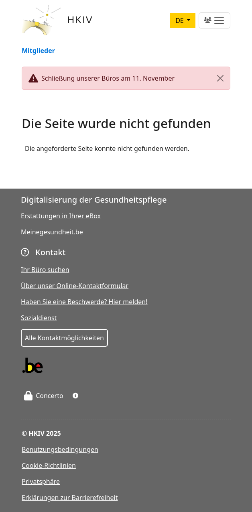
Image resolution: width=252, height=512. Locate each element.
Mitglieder (38, 51)
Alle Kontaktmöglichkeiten (64, 337)
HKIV (80, 19)
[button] (75, 395)
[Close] (220, 78)
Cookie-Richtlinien (49, 465)
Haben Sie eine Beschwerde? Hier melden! (84, 301)
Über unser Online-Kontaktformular (74, 285)
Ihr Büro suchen (45, 269)
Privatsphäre (41, 481)
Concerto (43, 395)
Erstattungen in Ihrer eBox (61, 215)
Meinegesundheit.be (52, 232)
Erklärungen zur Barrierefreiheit (70, 497)
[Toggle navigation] (214, 20)
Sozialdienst (39, 317)
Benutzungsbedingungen (60, 449)
